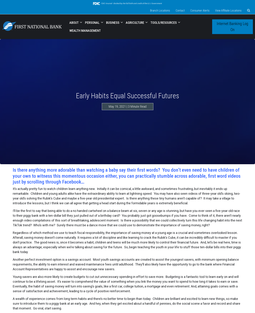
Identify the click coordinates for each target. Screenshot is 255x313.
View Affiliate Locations (228, 10)
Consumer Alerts (199, 10)
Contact (180, 10)
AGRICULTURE (135, 23)
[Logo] (32, 26)
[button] (248, 10)
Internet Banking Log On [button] (232, 26)
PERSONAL (92, 23)
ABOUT (74, 23)
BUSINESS (113, 23)
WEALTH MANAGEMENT (85, 31)
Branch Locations (160, 10)
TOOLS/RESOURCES (164, 23)
